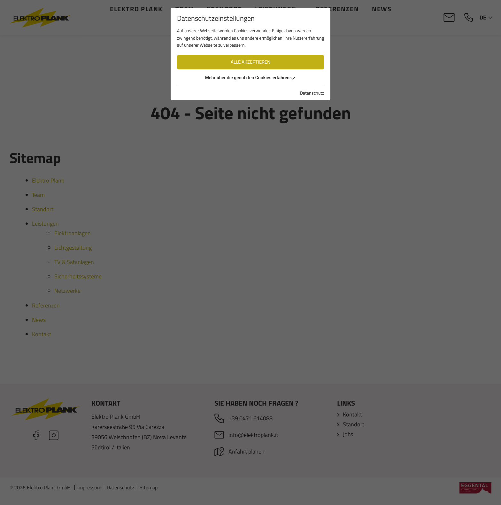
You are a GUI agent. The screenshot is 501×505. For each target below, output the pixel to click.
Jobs (348, 434)
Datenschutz (120, 494)
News (382, 9)
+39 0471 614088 (250, 418)
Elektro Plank (136, 9)
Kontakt (250, 26)
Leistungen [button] (276, 9)
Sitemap (149, 494)
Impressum (89, 494)
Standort (224, 9)
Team (185, 9)
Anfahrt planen (246, 451)
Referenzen (337, 9)
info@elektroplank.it (253, 435)
